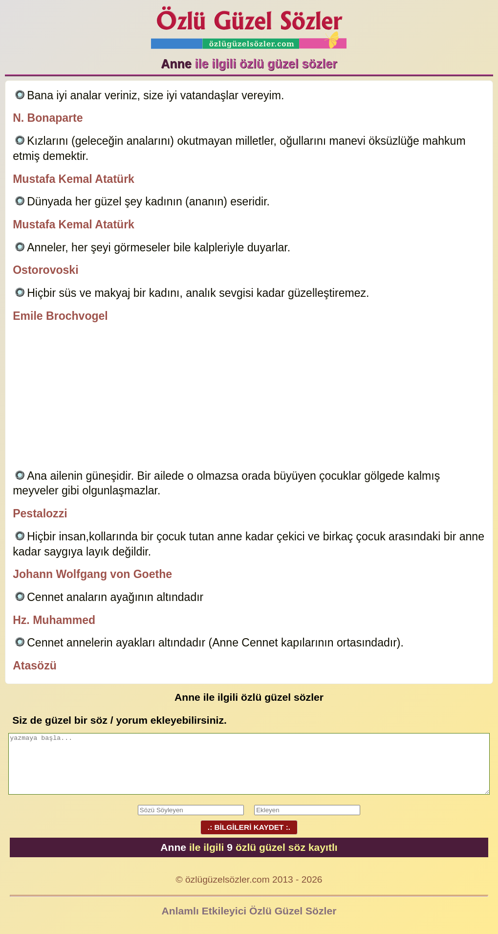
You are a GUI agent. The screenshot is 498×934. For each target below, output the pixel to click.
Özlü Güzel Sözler (248, 24)
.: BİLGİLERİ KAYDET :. (248, 827)
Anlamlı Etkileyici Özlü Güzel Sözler (249, 910)
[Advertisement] (249, 397)
